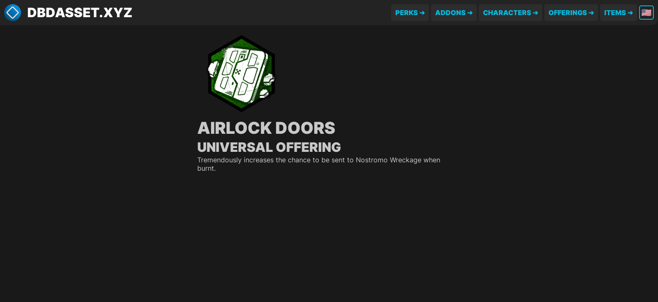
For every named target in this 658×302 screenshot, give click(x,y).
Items (615, 12)
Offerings (567, 12)
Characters (507, 12)
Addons (450, 12)
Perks (406, 12)
